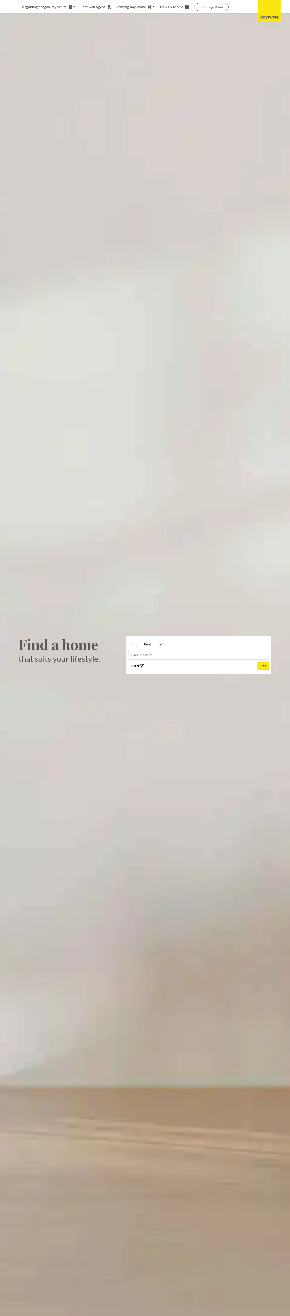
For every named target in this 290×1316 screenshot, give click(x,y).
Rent (147, 644)
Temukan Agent (96, 7)
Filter (137, 666)
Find (263, 666)
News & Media (174, 7)
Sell (160, 644)
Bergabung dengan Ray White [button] (46, 7)
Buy (134, 644)
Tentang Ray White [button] (134, 7)
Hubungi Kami (212, 7)
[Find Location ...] (198, 655)
